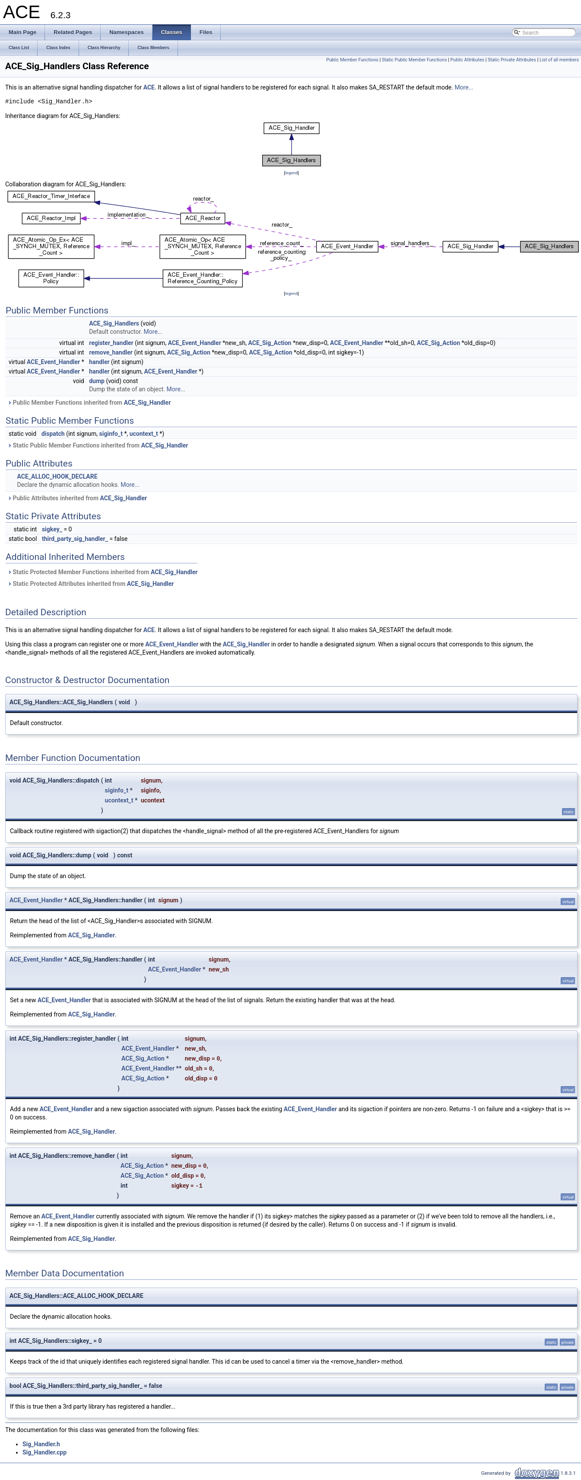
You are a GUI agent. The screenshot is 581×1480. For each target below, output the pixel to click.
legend (291, 172)
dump (97, 380)
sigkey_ (52, 529)
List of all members (559, 60)
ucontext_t (144, 433)
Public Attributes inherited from (77, 498)
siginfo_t (111, 433)
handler (99, 361)
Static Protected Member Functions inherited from (102, 572)
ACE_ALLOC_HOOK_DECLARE (57, 476)
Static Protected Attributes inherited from (90, 583)
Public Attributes (468, 60)
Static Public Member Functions (414, 60)
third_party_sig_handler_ (75, 538)
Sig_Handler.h (41, 1444)
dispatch (53, 433)
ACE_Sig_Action (269, 342)
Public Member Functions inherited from (89, 402)
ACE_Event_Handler (194, 342)
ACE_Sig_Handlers (114, 323)
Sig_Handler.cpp (44, 1452)
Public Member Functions (352, 60)
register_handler (111, 342)
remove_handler (111, 352)
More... (463, 87)
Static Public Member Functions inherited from (97, 445)
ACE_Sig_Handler (147, 402)
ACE (149, 87)
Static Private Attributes (512, 60)
